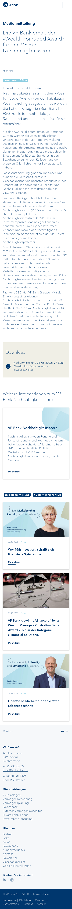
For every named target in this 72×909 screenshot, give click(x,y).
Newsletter (10, 858)
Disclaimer (25, 900)
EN (67, 731)
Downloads (10, 846)
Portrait (7, 834)
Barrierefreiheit (11, 903)
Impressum (9, 900)
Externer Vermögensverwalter (22, 811)
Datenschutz (42, 900)
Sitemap (28, 903)
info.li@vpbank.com (15, 770)
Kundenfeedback (14, 850)
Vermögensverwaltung (17, 799)
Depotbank (10, 807)
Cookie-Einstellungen (17, 866)
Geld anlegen (12, 795)
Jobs (6, 838)
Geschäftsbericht (14, 862)
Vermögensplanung (16, 803)
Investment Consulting (17, 819)
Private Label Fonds (15, 815)
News (6, 842)
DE (63, 731)
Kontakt (8, 854)
